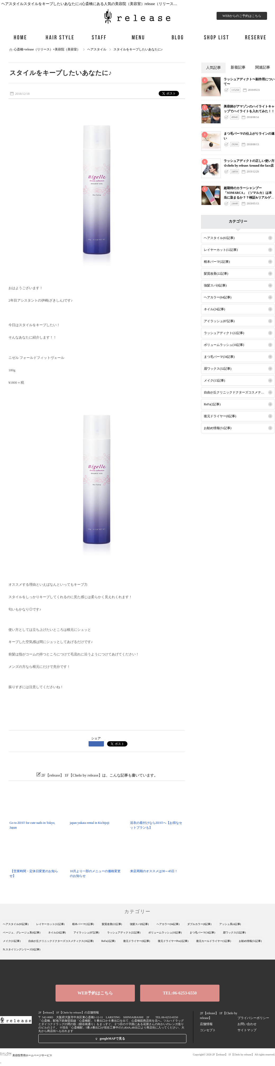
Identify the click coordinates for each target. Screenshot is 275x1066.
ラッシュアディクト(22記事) (224, 333)
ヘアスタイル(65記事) (219, 238)
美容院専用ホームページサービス (26, 1055)
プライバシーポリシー (253, 1018)
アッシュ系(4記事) (230, 924)
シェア (96, 738)
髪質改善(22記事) (216, 273)
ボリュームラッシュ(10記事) (224, 345)
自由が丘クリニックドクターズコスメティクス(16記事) (239, 392)
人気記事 (213, 68)
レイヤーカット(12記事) (221, 250)
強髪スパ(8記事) (215, 285)
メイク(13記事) (214, 380)
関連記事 (262, 67)
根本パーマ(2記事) (217, 262)
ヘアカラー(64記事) (217, 297)
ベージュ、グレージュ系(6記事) (21, 932)
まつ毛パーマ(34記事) (219, 357)
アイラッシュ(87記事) (219, 321)
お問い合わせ (246, 1024)
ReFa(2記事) (212, 404)
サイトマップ (246, 1030)
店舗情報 (206, 1024)
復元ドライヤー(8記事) (220, 416)
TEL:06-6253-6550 (180, 993)
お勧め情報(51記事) (217, 428)
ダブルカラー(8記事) (199, 924)
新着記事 (238, 67)
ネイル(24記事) (214, 309)
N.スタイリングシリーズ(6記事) (21, 949)
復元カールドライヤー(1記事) (213, 941)
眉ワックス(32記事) (217, 368)
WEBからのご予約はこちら (241, 16)
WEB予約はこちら (95, 993)
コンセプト (208, 1030)
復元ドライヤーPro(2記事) (173, 941)
